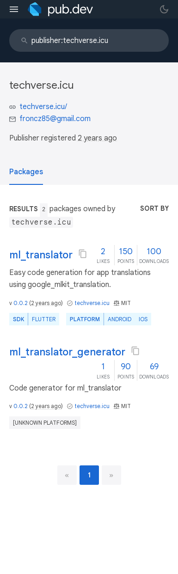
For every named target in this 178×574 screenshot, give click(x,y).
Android (119, 319)
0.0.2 (20, 302)
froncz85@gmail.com (55, 118)
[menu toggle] (13, 9)
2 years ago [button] (97, 138)
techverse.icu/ (43, 106)
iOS (143, 319)
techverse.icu (92, 302)
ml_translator (41, 255)
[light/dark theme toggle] (164, 9)
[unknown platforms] (45, 422)
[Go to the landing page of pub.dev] (60, 9)
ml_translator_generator (67, 352)
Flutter (43, 319)
